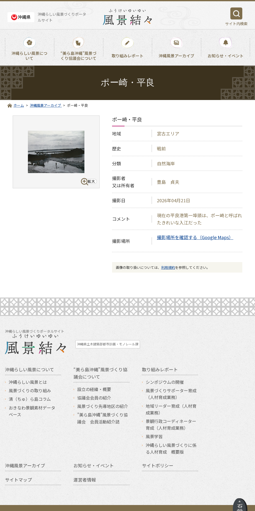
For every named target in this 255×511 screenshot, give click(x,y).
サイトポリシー (157, 455)
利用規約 (168, 267)
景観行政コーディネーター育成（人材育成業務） (171, 414)
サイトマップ (18, 469)
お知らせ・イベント (226, 56)
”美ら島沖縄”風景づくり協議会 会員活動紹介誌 (102, 408)
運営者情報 (84, 469)
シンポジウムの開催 (165, 372)
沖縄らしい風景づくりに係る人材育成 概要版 (171, 438)
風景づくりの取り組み (30, 380)
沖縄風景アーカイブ (176, 56)
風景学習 (154, 426)
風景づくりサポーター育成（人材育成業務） (171, 383)
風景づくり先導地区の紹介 (102, 396)
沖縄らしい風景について (29, 55)
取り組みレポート (127, 56)
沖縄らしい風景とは (28, 372)
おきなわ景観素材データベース (32, 400)
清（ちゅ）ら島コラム (30, 389)
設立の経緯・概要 (94, 379)
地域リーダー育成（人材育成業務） (171, 399)
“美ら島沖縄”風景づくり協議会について (78, 55)
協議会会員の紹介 (94, 388)
